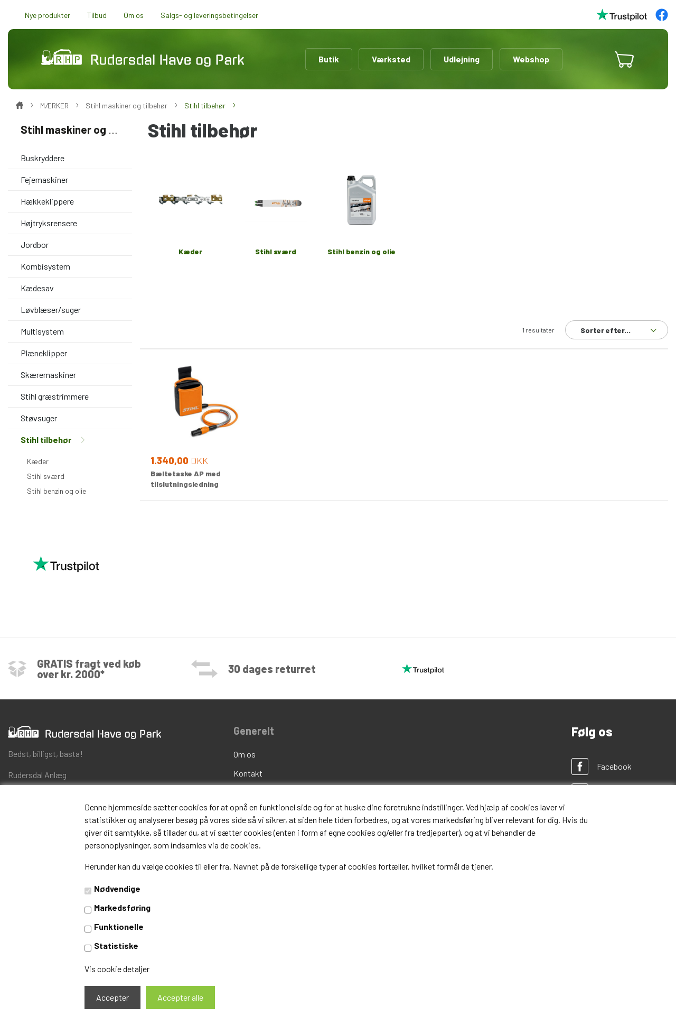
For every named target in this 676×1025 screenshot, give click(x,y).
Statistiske (116, 945)
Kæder (38, 461)
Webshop (531, 59)
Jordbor (35, 244)
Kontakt (247, 773)
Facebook (614, 766)
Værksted (391, 59)
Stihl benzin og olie (56, 490)
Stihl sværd (45, 476)
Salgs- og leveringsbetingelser (209, 15)
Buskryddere (42, 158)
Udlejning (462, 59)
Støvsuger (39, 418)
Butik (328, 59)
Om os (134, 15)
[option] (404, 210)
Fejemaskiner (44, 179)
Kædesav (37, 288)
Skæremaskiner (48, 375)
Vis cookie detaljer (116, 969)
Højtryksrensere (49, 223)
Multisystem (42, 331)
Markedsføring (122, 907)
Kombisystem (45, 266)
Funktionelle (119, 926)
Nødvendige (117, 888)
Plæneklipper (44, 353)
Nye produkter (47, 15)
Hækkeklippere (47, 201)
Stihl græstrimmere (55, 396)
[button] (592, 59)
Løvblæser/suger (51, 309)
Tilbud (97, 15)
